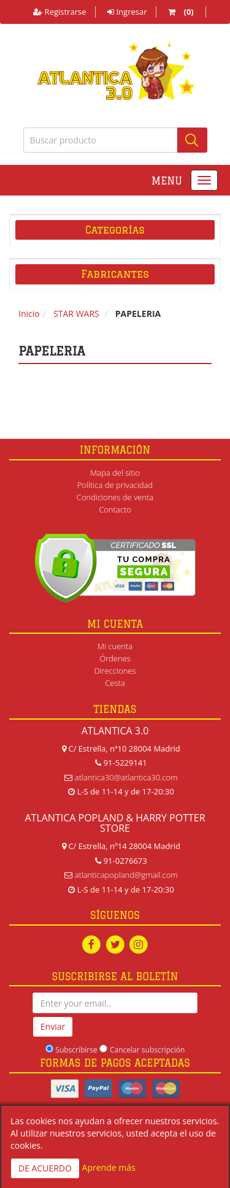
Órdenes (115, 658)
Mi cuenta (115, 646)
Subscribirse (76, 1050)
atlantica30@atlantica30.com (126, 777)
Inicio (29, 313)
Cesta (115, 682)
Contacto (115, 509)
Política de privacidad (115, 484)
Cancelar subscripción (147, 1050)
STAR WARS (76, 313)
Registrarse (59, 11)
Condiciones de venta (115, 497)
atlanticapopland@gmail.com (126, 874)
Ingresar (127, 11)
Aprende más (109, 1167)
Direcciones (115, 670)
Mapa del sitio (115, 472)
